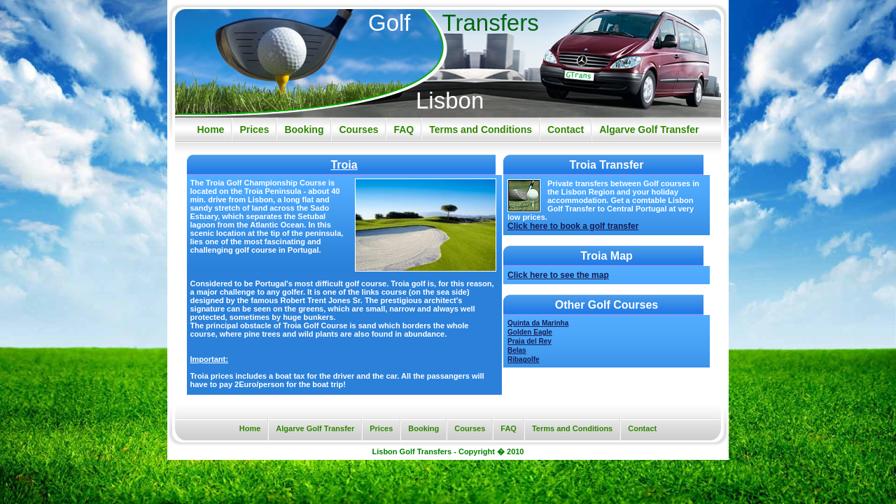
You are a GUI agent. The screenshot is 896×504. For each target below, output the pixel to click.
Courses (358, 129)
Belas (516, 350)
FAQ (403, 129)
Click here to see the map (558, 275)
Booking (303, 129)
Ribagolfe (523, 359)
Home (210, 129)
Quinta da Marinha (537, 323)
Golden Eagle (529, 332)
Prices (254, 129)
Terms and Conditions (480, 129)
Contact (565, 129)
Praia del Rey (529, 341)
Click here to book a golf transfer (572, 226)
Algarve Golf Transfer (649, 129)
